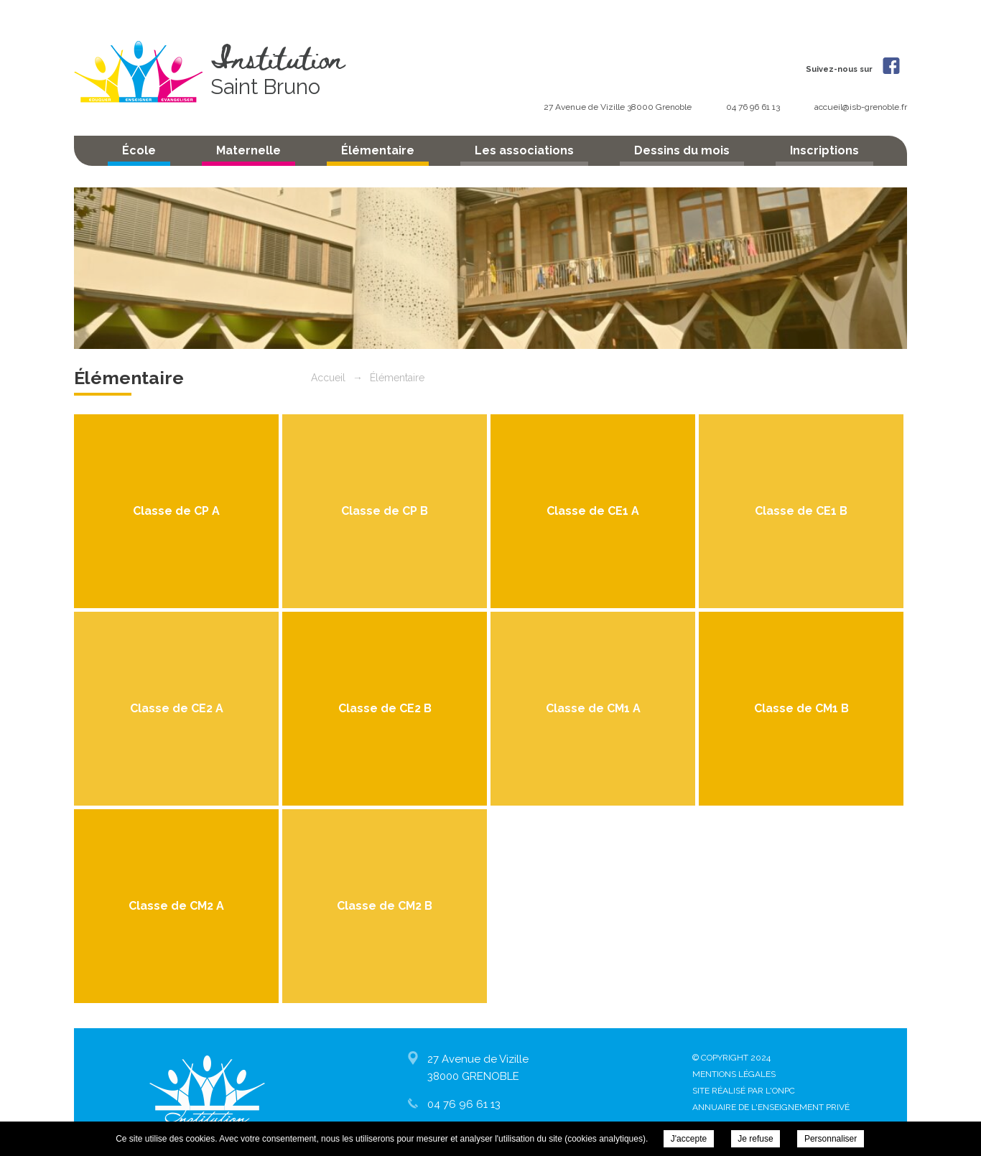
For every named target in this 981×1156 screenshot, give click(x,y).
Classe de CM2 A (176, 906)
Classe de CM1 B (801, 708)
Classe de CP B (384, 511)
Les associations (524, 150)
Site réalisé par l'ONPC (743, 1091)
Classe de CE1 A (593, 511)
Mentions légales (734, 1074)
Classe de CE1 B (801, 511)
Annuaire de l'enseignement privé (771, 1107)
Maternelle (248, 150)
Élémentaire (377, 150)
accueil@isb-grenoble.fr (860, 107)
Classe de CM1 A (593, 708)
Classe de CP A (176, 511)
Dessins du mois (682, 150)
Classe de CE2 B (385, 708)
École (139, 150)
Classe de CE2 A (176, 708)
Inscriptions (824, 150)
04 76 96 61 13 (754, 107)
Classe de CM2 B (384, 906)
